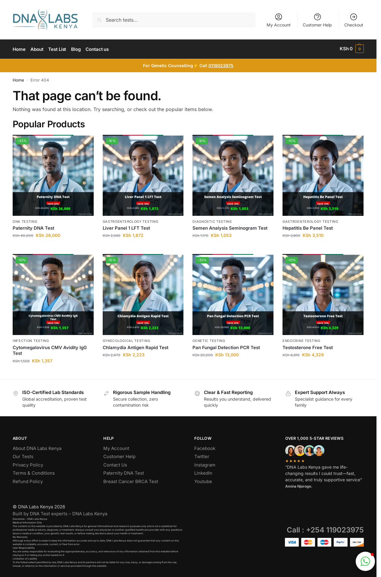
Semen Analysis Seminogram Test (229, 227)
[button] (352, 49)
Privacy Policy (28, 464)
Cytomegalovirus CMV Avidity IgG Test (50, 349)
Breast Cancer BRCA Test (130, 480)
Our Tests (23, 455)
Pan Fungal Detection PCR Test (226, 346)
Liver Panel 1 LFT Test (126, 227)
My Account (279, 20)
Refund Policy (28, 480)
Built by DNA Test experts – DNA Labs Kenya (60, 513)
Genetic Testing (208, 340)
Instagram (204, 464)
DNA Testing (25, 220)
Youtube (203, 480)
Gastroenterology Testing (130, 220)
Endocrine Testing (301, 340)
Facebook (204, 447)
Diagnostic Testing (212, 220)
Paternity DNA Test (33, 227)
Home (18, 79)
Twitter (201, 455)
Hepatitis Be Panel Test (308, 227)
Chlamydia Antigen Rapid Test (135, 346)
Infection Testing (31, 340)
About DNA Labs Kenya (37, 447)
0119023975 (220, 64)
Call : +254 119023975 (325, 529)
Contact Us (115, 464)
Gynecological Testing (126, 340)
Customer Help (317, 20)
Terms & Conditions (34, 472)
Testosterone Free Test (308, 346)
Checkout (353, 20)
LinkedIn (203, 472)
